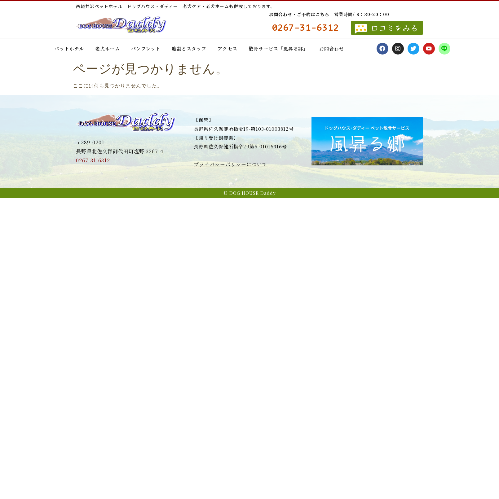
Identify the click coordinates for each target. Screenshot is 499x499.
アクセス (227, 48)
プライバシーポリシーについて (230, 164)
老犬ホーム (107, 48)
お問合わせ (331, 48)
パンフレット (146, 48)
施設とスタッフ (189, 48)
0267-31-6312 (93, 160)
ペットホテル (69, 48)
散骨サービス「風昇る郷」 (278, 48)
